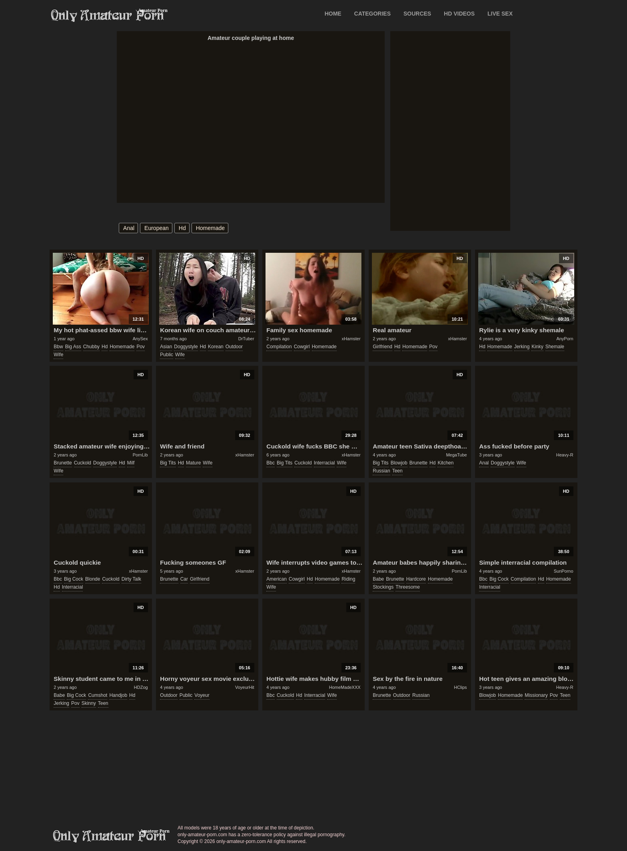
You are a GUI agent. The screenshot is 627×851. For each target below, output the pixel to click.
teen (397, 471)
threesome (407, 587)
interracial (324, 463)
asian (166, 346)
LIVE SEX (500, 13)
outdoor (234, 346)
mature (193, 463)
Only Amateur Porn (108, 16)
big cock (73, 579)
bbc (270, 463)
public (166, 354)
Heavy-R (564, 454)
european (156, 228)
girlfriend (382, 346)
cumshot (97, 695)
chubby (91, 346)
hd (182, 228)
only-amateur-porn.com (110, 836)
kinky (537, 346)
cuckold (82, 463)
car (184, 579)
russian (381, 471)
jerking (522, 346)
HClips (460, 687)
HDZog (141, 687)
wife (58, 354)
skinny (89, 703)
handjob (118, 695)
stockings (383, 587)
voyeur (201, 695)
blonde (92, 579)
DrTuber (246, 338)
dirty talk (131, 579)
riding (348, 579)
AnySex (140, 338)
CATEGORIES (372, 13)
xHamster (351, 338)
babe (378, 579)
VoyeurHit (244, 687)
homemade (210, 228)
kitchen (445, 463)
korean (216, 346)
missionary (536, 695)
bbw (58, 346)
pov (140, 346)
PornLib (140, 454)
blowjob (399, 463)
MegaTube (456, 454)
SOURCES (417, 13)
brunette (63, 463)
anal (128, 228)
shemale (554, 346)
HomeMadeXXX (345, 687)
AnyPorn (564, 338)
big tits (168, 463)
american (276, 579)
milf (131, 463)
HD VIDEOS (459, 13)
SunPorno (563, 571)
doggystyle (186, 346)
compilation (279, 346)
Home (333, 13)
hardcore (416, 579)
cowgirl (302, 346)
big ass (73, 346)
